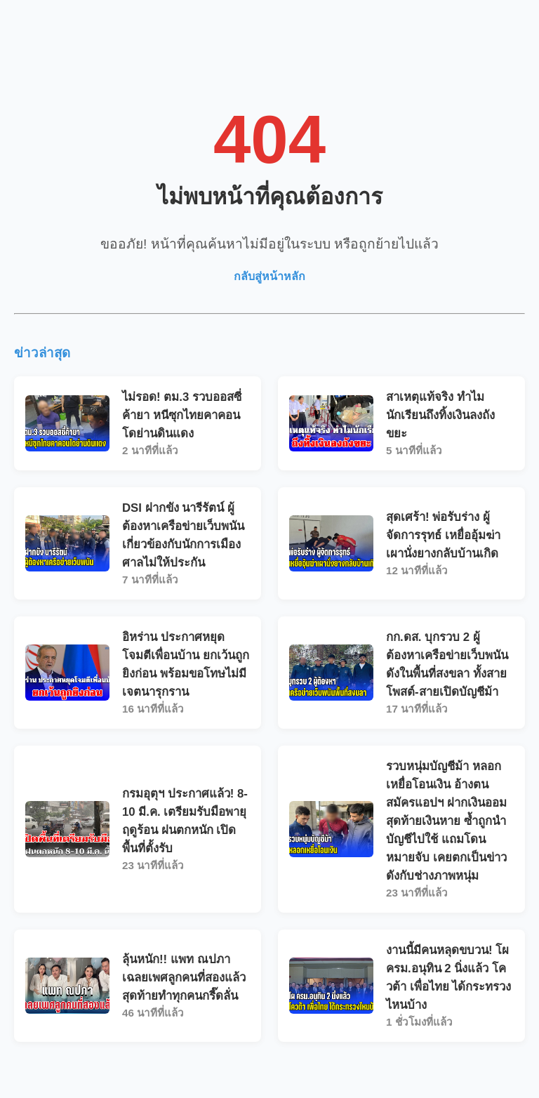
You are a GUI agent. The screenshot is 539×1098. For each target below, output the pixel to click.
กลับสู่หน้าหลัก (269, 276)
